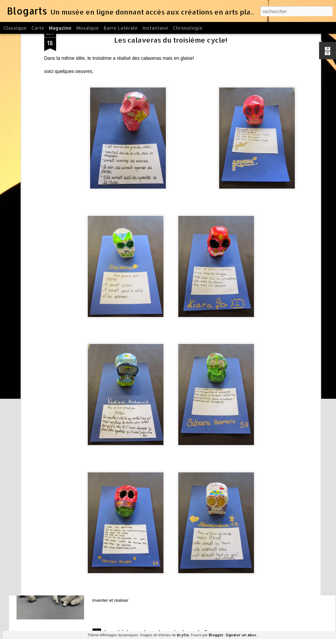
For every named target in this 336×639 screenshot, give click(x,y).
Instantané (155, 28)
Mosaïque (87, 28)
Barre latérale (121, 28)
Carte (37, 28)
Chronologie (188, 28)
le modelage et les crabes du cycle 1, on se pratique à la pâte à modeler (160, 559)
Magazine (60, 28)
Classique (15, 28)
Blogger (216, 635)
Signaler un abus (241, 635)
